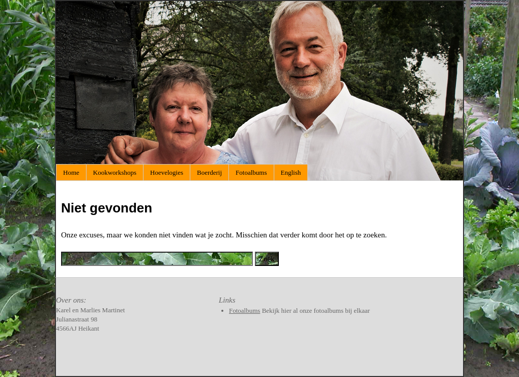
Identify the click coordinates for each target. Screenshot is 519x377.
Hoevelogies (166, 172)
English (291, 172)
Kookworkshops (114, 172)
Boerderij (209, 172)
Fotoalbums (251, 172)
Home (71, 172)
